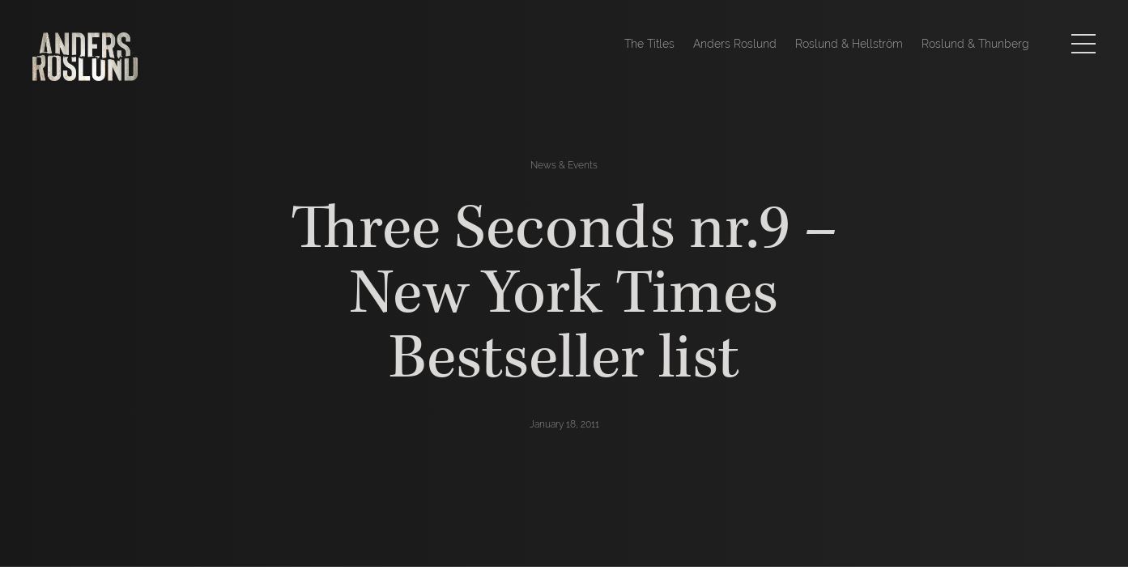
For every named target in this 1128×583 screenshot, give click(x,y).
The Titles (649, 43)
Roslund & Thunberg (975, 43)
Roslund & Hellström (849, 43)
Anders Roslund (735, 43)
